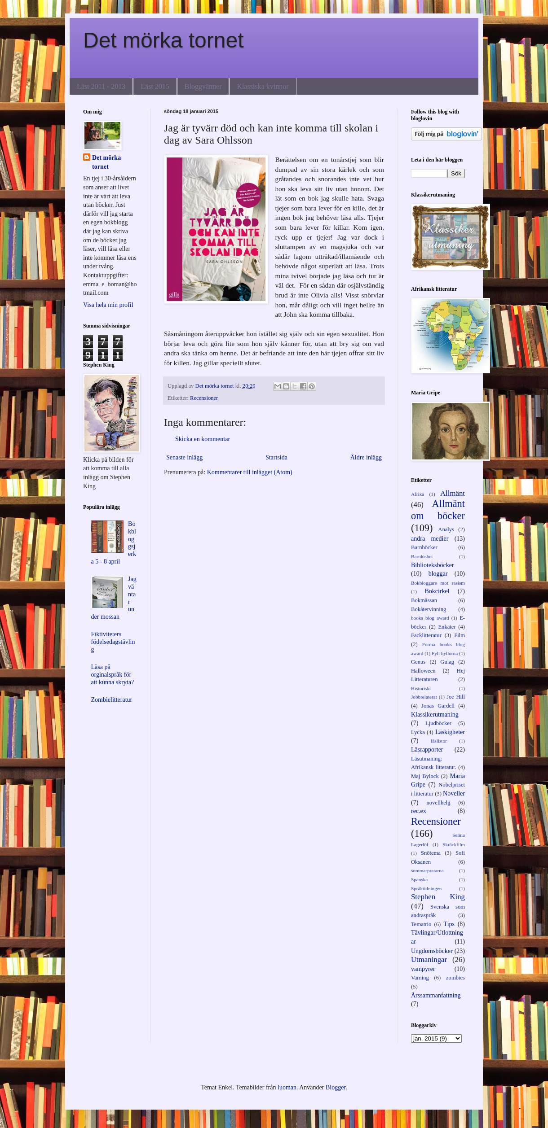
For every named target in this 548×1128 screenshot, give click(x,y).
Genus (418, 662)
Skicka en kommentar (202, 439)
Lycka (418, 732)
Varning (420, 978)
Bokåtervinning (428, 609)
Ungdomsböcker (432, 951)
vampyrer (423, 969)
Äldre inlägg (366, 457)
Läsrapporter (427, 749)
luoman (287, 1087)
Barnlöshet (422, 556)
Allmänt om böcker (438, 509)
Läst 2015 (155, 86)
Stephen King (438, 896)
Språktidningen (426, 888)
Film (459, 635)
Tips (449, 924)
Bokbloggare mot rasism (438, 583)
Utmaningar (429, 959)
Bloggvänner (203, 86)
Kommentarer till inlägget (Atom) (249, 472)
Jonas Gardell (438, 706)
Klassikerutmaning (435, 714)
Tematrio (421, 924)
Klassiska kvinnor (262, 86)
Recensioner (204, 398)
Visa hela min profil (108, 305)
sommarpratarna (427, 870)
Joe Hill (455, 697)
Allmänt (452, 493)
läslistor (438, 740)
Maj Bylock (425, 776)
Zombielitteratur (112, 699)
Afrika (417, 494)
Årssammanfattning (435, 995)
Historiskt (421, 688)
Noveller (454, 793)
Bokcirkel (436, 591)
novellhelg (438, 803)
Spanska (419, 879)
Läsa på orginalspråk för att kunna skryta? (112, 675)
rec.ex (418, 811)
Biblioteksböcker (432, 565)
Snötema (431, 853)
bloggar (438, 573)
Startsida (276, 457)
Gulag (447, 662)
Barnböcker (424, 547)
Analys (446, 529)
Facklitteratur (426, 635)
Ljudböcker (438, 723)
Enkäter (446, 627)
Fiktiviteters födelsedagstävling (113, 642)
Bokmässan (424, 600)
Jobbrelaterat (424, 697)
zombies (455, 978)
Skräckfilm (453, 844)
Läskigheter (450, 732)
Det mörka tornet (163, 40)
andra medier (429, 538)
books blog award (430, 618)
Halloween (423, 671)
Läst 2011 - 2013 (101, 86)
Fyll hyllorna (445, 653)
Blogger (335, 1087)
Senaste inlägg (184, 457)
